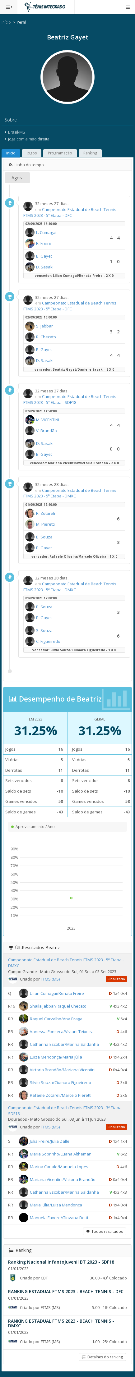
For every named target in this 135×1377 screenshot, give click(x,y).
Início (6, 22)
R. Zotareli (45, 513)
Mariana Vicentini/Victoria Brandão (62, 1179)
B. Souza (44, 537)
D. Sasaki (45, 267)
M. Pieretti (45, 524)
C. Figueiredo (48, 641)
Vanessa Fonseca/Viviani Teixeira (62, 1031)
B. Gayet (44, 256)
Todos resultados (104, 1231)
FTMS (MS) (50, 979)
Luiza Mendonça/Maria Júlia (56, 1057)
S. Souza (44, 630)
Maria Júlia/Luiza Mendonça (56, 1205)
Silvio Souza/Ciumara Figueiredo (60, 1082)
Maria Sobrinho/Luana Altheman (60, 1154)
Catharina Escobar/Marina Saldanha (64, 1044)
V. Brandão (46, 430)
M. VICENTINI (47, 420)
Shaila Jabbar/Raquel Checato (58, 1006)
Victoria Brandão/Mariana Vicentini (62, 1070)
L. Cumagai (46, 232)
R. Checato (46, 337)
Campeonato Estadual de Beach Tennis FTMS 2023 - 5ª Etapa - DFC (69, 212)
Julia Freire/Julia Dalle (49, 1141)
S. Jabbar (44, 326)
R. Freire (43, 243)
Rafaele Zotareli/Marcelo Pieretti (60, 1095)
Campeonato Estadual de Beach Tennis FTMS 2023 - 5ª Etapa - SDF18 (69, 399)
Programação (60, 153)
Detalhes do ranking (102, 1357)
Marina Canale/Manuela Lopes (59, 1166)
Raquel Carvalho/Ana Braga (56, 1019)
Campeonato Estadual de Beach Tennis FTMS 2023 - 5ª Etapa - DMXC (69, 493)
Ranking (90, 153)
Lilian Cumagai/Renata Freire (57, 993)
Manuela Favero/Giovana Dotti (59, 1217)
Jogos (32, 153)
